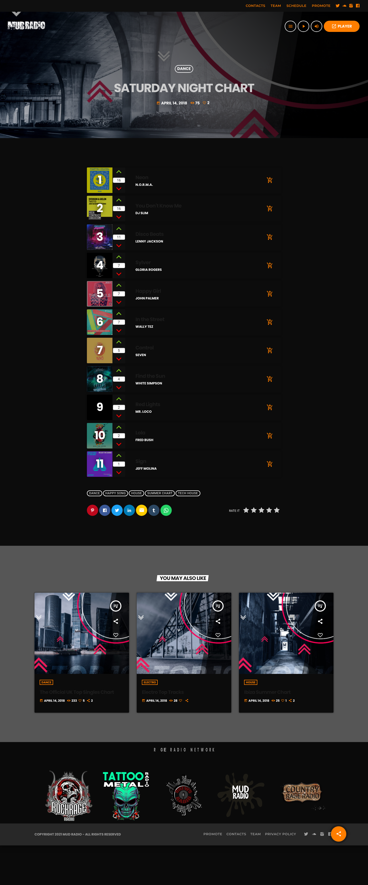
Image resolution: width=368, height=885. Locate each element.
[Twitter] (338, 6)
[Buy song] (269, 220)
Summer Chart (160, 533)
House (136, 533)
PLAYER (341, 26)
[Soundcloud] (344, 6)
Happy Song (115, 533)
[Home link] (26, 26)
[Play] (303, 26)
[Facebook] (358, 6)
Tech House (188, 533)
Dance (184, 86)
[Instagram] (351, 6)
